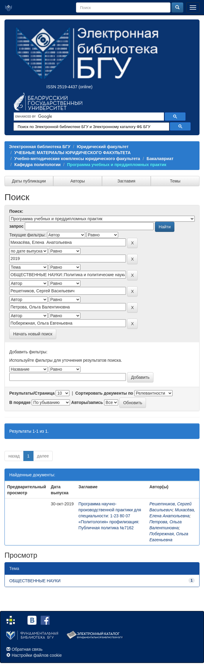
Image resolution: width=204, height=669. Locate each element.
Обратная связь (27, 649)
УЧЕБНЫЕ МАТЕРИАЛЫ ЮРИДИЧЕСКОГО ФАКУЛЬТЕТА (72, 152)
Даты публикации (29, 181)
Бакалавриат (160, 158)
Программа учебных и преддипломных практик (116, 164)
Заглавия (127, 181)
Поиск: (16, 211)
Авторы (77, 181)
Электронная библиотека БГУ (39, 146)
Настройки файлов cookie (37, 655)
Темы (175, 181)
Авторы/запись (87, 402)
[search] (88, 116)
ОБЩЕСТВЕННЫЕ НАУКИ (34, 580)
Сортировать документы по (104, 393)
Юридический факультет (103, 146)
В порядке (20, 402)
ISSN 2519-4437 (61, 86)
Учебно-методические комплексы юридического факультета (77, 158)
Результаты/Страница (32, 393)
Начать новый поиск (32, 334)
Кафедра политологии (37, 164)
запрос (16, 226)
